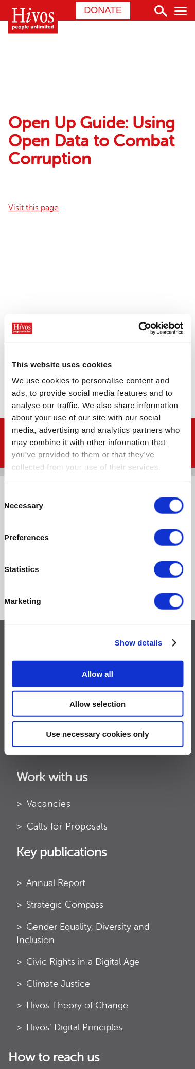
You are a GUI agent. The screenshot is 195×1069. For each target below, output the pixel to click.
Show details (139, 642)
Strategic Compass (64, 904)
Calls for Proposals (67, 826)
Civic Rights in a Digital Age (82, 961)
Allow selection (97, 703)
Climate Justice (58, 984)
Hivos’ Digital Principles (74, 1027)
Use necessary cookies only (97, 733)
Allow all (97, 673)
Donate (103, 10)
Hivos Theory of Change (77, 1005)
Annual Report (55, 883)
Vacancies (49, 804)
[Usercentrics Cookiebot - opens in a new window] (139, 328)
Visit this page (33, 207)
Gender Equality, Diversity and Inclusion (82, 933)
